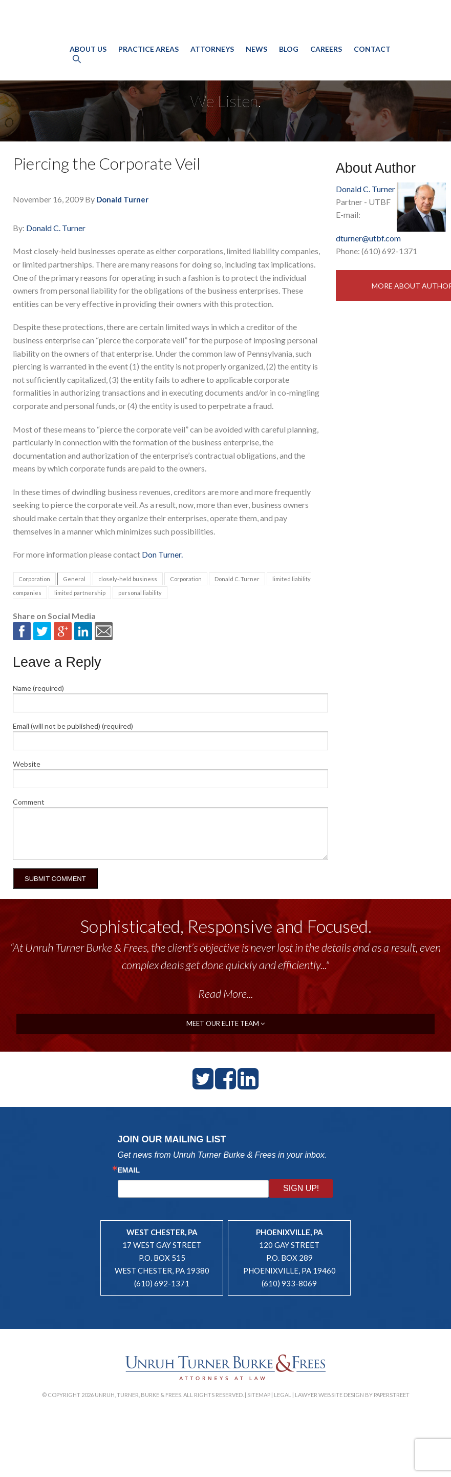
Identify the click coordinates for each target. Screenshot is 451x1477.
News (256, 59)
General (74, 579)
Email (129, 1170)
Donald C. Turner (55, 228)
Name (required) (38, 688)
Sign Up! (301, 1188)
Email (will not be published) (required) (73, 726)
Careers (326, 59)
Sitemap (258, 1394)
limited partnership (79, 592)
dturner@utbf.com (368, 238)
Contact (372, 59)
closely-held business (127, 579)
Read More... (225, 993)
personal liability (140, 592)
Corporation (34, 579)
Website (26, 764)
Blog (288, 59)
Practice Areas (148, 59)
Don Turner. (162, 554)
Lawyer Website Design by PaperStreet (352, 1394)
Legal (282, 1394)
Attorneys (212, 59)
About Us (88, 59)
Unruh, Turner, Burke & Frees (225, 32)
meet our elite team (225, 1023)
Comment (29, 801)
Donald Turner (122, 199)
